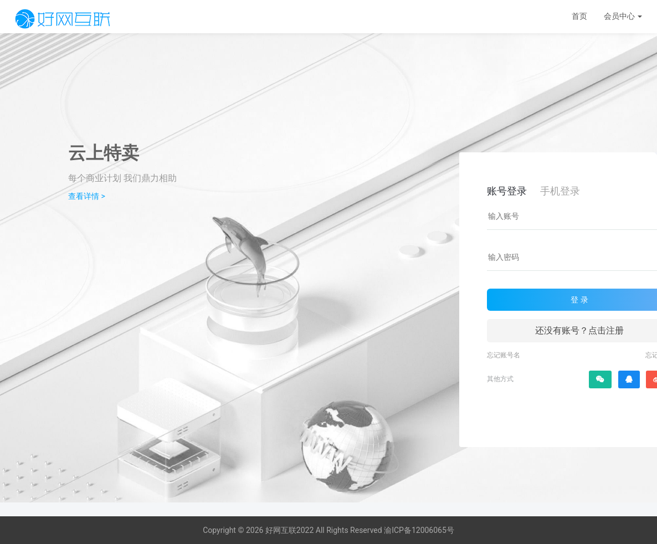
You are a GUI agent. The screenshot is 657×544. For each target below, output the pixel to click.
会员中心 (623, 16)
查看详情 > (86, 196)
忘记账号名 (503, 355)
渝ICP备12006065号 (419, 530)
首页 (579, 16)
